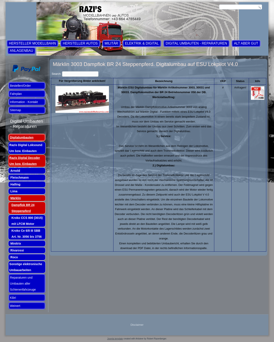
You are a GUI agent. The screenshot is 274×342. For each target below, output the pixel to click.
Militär (111, 43)
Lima (14, 191)
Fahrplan (16, 94)
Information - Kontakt (24, 102)
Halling (15, 184)
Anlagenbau (21, 50)
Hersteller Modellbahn (32, 43)
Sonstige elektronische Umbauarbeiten (25, 267)
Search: (75, 73)
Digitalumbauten (22, 137)
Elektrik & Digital (142, 43)
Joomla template (115, 339)
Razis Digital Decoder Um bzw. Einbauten (24, 161)
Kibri (13, 297)
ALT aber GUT (246, 43)
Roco (14, 257)
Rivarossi (17, 250)
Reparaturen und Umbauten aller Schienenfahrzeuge (23, 283)
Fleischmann (19, 177)
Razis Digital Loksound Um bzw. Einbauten (25, 148)
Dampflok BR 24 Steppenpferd (23, 208)
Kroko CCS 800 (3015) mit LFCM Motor (27, 221)
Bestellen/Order (20, 85)
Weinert (15, 306)
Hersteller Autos (80, 43)
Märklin (15, 198)
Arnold (15, 170)
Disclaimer (137, 324)
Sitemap (15, 110)
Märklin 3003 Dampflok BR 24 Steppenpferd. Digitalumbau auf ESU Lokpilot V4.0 (145, 64)
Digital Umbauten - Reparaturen (196, 43)
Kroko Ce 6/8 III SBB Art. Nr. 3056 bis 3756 (27, 233)
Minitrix (15, 243)
